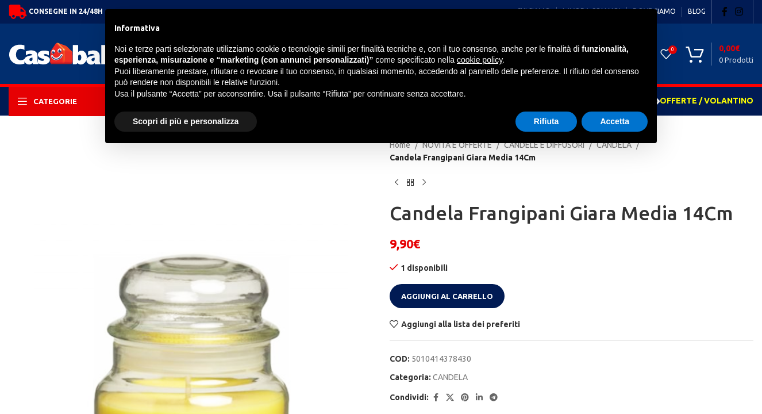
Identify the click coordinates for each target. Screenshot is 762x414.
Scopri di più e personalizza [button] (185, 121)
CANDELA (450, 377)
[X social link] (449, 397)
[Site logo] (94, 52)
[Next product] (424, 183)
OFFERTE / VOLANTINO (706, 100)
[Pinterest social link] (464, 397)
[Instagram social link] (739, 11)
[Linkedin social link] (479, 397)
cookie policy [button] (479, 59)
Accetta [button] (614, 121)
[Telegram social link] (493, 397)
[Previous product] (396, 183)
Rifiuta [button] (546, 121)
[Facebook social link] (725, 11)
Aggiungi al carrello (447, 296)
